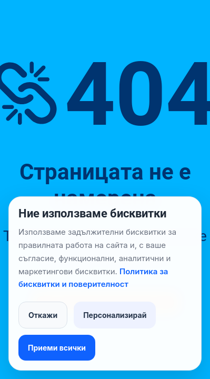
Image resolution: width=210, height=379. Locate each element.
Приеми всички (57, 347)
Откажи (42, 315)
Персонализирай (114, 315)
